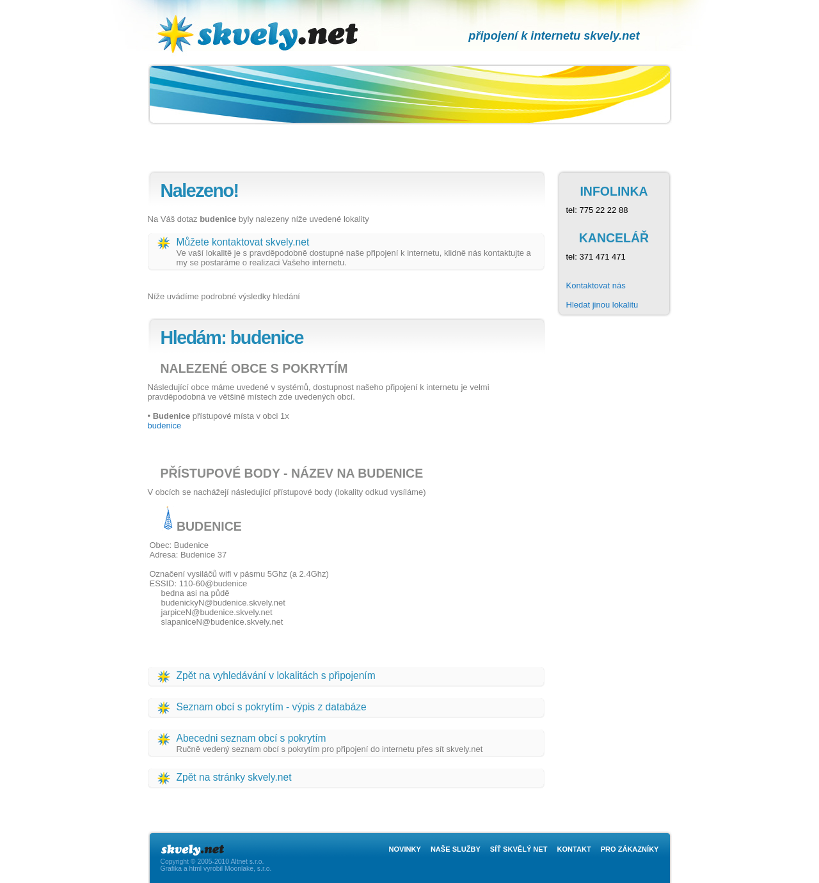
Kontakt (574, 849)
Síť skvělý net (519, 849)
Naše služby (456, 849)
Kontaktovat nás (596, 285)
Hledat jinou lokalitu (602, 304)
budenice (165, 425)
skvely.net (272, 10)
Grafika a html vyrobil (193, 868)
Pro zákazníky (630, 849)
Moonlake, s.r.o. (248, 868)
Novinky (405, 849)
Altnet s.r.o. (247, 861)
